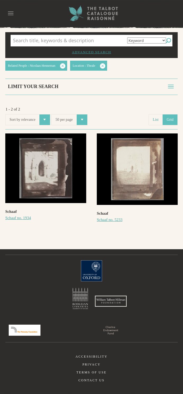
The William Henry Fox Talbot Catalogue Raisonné (91, 13)
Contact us (92, 380)
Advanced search (91, 52)
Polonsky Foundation (24, 330)
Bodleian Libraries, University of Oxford (80, 298)
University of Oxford (91, 270)
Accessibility (91, 356)
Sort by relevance (30, 119)
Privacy (92, 364)
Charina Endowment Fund (111, 330)
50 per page (71, 119)
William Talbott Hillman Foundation (111, 301)
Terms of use (91, 372)
